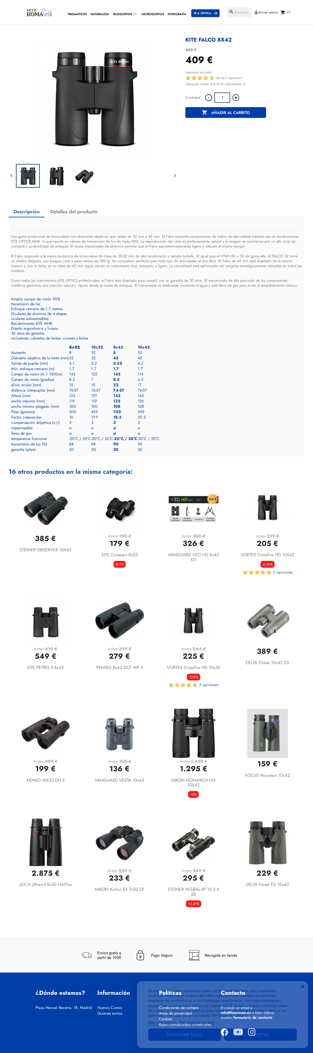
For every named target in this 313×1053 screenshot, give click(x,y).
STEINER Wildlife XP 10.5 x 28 (193, 891)
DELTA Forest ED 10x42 (267, 884)
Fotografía (177, 14)
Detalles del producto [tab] (74, 211)
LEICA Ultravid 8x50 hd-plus (45, 884)
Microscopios (153, 14)
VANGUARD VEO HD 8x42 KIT (193, 557)
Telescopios (122, 14)
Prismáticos (77, 14)
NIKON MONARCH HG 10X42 (193, 782)
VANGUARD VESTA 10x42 (119, 780)
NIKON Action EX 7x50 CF (119, 889)
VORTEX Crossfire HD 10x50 (193, 667)
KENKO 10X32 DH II (45, 780)
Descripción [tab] (26, 211)
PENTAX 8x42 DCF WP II (119, 667)
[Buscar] (239, 12)
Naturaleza (99, 14)
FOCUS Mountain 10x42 (267, 775)
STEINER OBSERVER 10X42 (45, 550)
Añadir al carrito (226, 113)
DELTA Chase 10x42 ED (267, 662)
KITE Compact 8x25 (119, 555)
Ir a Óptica (202, 13)
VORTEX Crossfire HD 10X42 (267, 555)
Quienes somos (109, 1013)
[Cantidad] (222, 97)
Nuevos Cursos (109, 1007)
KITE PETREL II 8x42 (45, 667)
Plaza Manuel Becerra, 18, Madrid (63, 1007)
